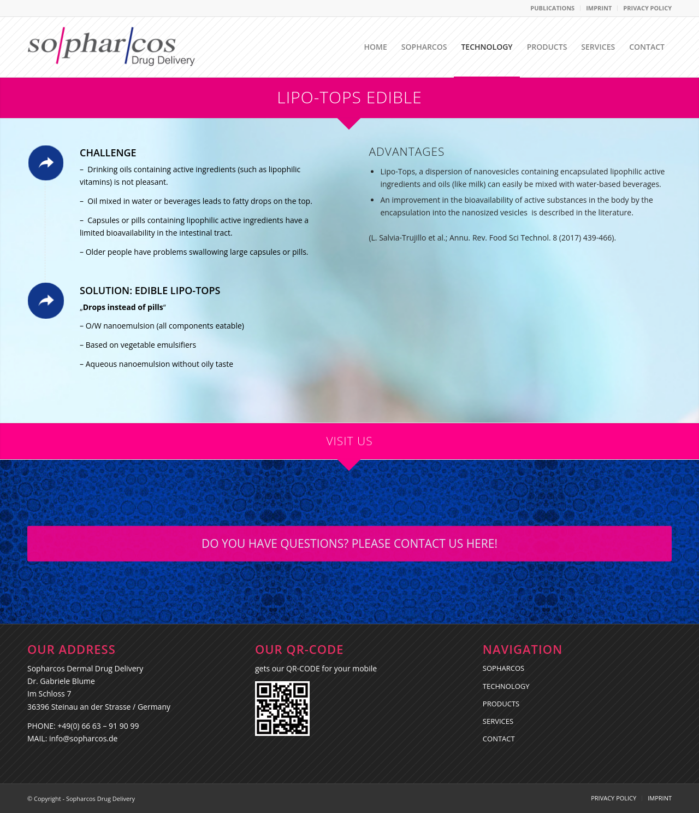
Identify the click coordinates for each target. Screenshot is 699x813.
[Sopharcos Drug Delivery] (111, 47)
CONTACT (499, 739)
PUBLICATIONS (552, 8)
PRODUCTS (501, 704)
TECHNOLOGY (506, 686)
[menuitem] (552, 8)
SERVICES (498, 721)
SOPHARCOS (503, 668)
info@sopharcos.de (83, 738)
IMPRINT (599, 8)
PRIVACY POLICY (647, 8)
